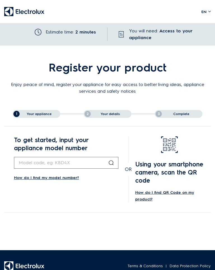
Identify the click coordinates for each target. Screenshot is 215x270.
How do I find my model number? (46, 177)
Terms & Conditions (145, 266)
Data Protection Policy (190, 266)
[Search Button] (111, 163)
